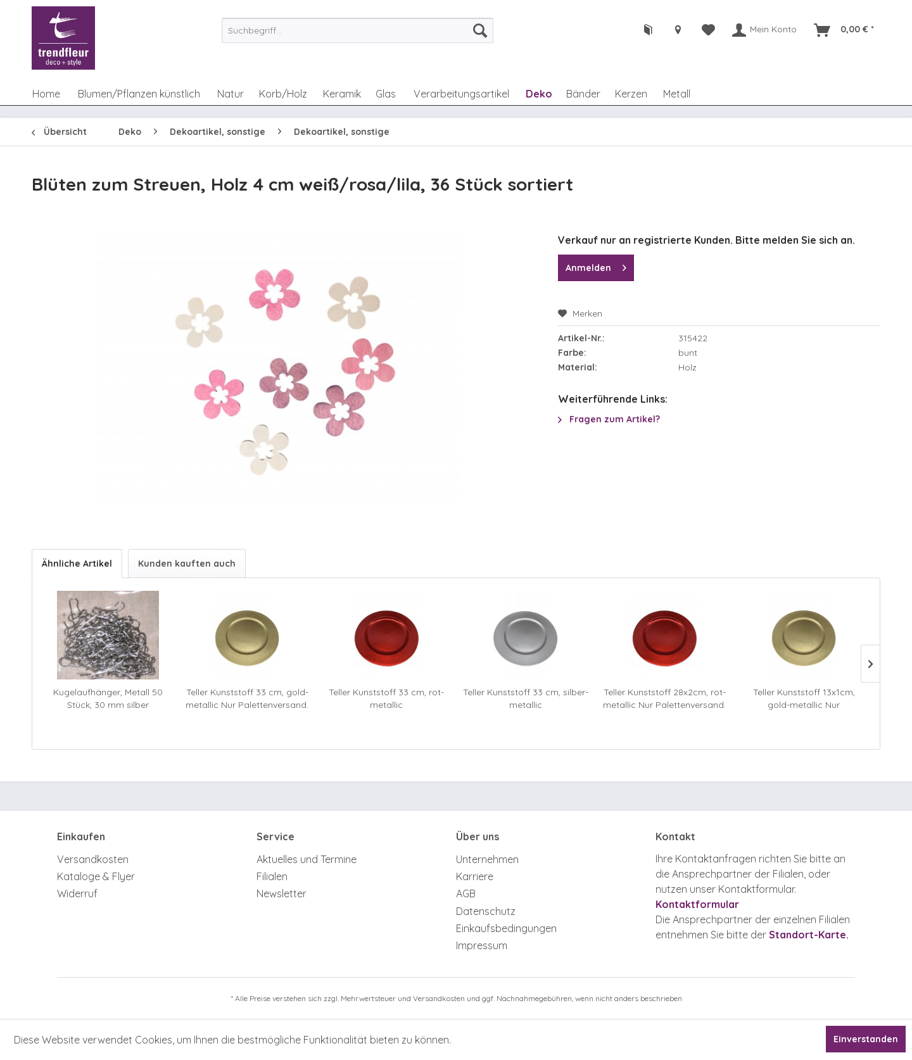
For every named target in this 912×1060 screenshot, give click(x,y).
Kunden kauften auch (187, 563)
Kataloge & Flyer (96, 876)
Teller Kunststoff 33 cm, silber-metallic (525, 698)
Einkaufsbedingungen (506, 928)
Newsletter (281, 893)
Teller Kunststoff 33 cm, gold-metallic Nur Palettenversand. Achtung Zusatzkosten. (247, 698)
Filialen (272, 876)
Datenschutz (486, 911)
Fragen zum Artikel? (609, 419)
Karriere (474, 876)
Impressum (481, 945)
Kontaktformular (697, 904)
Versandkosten (93, 859)
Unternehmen (487, 859)
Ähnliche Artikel (77, 563)
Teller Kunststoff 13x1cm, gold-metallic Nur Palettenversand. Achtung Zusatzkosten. (804, 698)
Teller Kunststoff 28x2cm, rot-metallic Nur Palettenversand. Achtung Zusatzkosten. (664, 698)
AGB (466, 893)
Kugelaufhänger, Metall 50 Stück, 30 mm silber (108, 698)
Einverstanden (865, 1039)
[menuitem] (357, 30)
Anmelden (596, 266)
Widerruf (77, 893)
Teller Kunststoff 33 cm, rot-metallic (386, 698)
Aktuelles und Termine (306, 859)
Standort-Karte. (809, 934)
